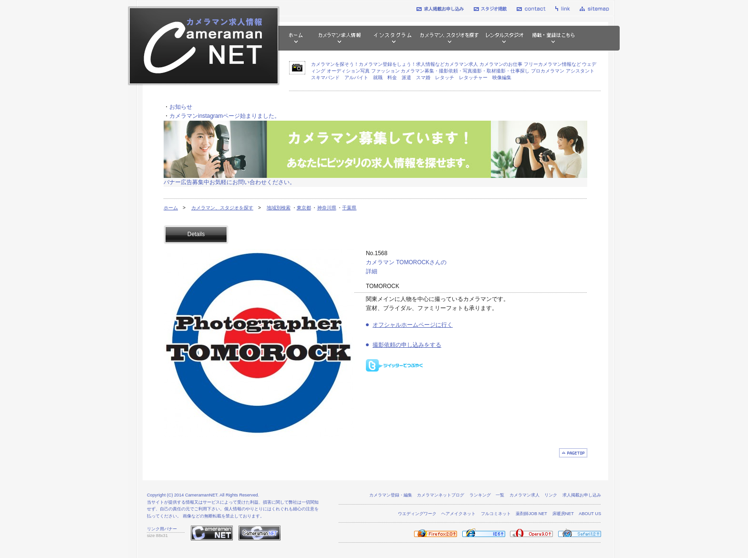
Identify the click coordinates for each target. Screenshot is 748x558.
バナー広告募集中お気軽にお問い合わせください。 (229, 182)
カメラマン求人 (524, 495)
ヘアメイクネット (458, 513)
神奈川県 (326, 207)
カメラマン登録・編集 (390, 495)
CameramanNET (201, 495)
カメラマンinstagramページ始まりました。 (224, 116)
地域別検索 (279, 207)
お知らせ (180, 106)
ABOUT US (590, 513)
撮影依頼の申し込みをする (407, 344)
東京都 (304, 207)
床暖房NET (563, 513)
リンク (550, 495)
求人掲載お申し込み (581, 495)
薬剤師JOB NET (531, 513)
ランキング (480, 495)
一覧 (500, 495)
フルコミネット (496, 513)
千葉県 (349, 207)
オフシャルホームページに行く (413, 324)
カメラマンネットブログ (440, 495)
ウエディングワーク (417, 513)
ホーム (171, 207)
